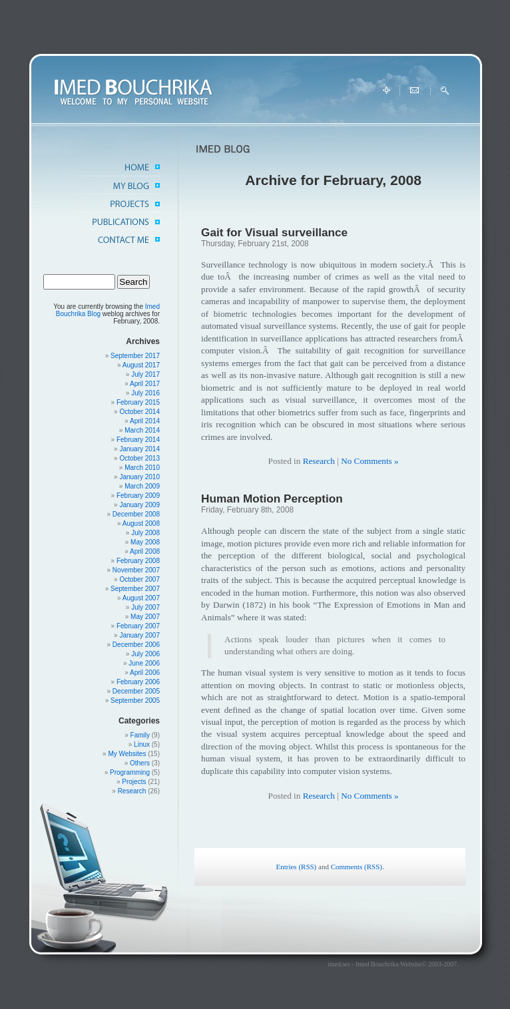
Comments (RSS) (356, 867)
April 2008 (145, 551)
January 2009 (139, 504)
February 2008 (138, 560)
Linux (142, 744)
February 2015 (138, 402)
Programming (130, 772)
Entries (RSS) (296, 867)
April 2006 (145, 672)
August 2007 (141, 598)
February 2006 (138, 682)
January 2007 (139, 635)
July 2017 (145, 374)
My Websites (127, 753)
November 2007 (136, 570)
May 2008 (145, 542)
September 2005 (135, 700)
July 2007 (145, 607)
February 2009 (138, 495)
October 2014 (139, 411)
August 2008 (141, 523)
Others (140, 763)
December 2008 (136, 514)
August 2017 (141, 365)
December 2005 (136, 691)
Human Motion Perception (272, 498)
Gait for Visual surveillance (274, 232)
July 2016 (145, 393)
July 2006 (145, 654)
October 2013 (139, 458)
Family (140, 735)
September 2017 (135, 355)
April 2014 (145, 421)
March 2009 (142, 486)
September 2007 (135, 588)
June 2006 (144, 663)
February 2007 (138, 626)
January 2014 (139, 449)
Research (132, 791)
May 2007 (145, 616)
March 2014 (142, 430)
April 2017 (145, 383)
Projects (134, 781)
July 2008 (145, 532)
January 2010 (139, 477)
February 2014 (138, 439)
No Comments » (369, 461)
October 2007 (139, 579)
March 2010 (142, 467)
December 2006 (136, 644)
